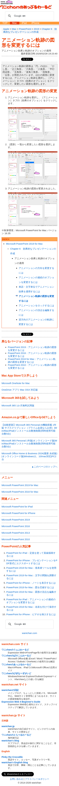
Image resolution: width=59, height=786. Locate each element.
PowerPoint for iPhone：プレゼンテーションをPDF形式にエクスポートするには (31, 562)
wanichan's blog (10, 740)
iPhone (35, 23)
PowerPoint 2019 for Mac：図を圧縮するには (30, 587)
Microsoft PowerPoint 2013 (16, 532)
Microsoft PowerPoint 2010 (16, 539)
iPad (24, 23)
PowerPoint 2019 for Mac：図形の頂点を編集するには (31, 593)
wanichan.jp (8, 726)
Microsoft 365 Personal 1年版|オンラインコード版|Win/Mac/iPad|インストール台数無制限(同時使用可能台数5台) (29, 443)
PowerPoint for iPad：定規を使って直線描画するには (31, 554)
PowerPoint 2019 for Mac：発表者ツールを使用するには (31, 569)
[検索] (29, 16)
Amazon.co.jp (11, 417)
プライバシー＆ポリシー (37, 779)
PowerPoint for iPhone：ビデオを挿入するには (31, 614)
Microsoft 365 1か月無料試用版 (18, 405)
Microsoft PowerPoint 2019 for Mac (24, 243)
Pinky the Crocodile (12, 757)
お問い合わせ (16, 779)
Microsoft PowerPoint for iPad (17, 506)
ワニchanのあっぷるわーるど (16, 664)
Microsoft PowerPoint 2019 (16, 519)
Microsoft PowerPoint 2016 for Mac (20, 491)
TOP (5, 23)
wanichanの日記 (10, 690)
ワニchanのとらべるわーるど (16, 735)
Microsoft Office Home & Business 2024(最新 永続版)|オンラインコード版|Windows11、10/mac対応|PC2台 (29, 456)
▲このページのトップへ (44, 466)
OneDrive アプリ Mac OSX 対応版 (20, 389)
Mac (14, 23)
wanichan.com (29, 633)
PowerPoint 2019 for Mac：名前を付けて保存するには (31, 608)
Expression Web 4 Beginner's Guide (21, 702)
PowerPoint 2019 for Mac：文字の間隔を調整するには (31, 577)
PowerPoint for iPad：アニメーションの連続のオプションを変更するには (31, 601)
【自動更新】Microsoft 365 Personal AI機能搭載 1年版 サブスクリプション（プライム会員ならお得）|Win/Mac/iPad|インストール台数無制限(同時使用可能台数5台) (29, 429)
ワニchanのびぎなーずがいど (16, 673)
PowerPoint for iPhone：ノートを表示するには (31, 583)
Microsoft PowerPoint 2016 (16, 526)
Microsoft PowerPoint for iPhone (18, 513)
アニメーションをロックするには (36, 305)
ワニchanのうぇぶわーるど (15, 649)
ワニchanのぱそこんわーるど (16, 655)
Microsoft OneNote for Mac (16, 383)
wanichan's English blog (15, 762)
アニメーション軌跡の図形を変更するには (28, 42)
